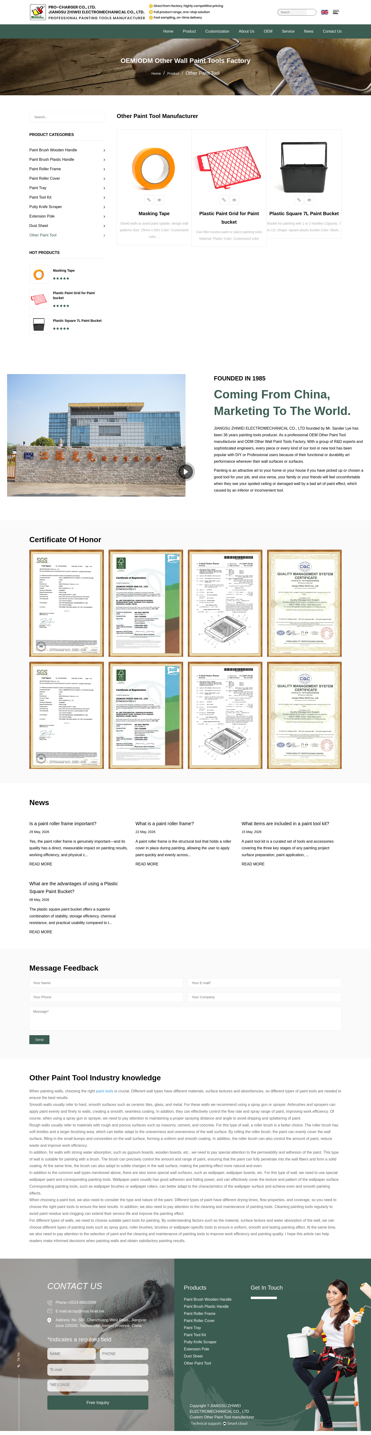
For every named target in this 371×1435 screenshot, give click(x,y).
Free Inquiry (97, 1406)
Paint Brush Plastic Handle (51, 159)
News (309, 31)
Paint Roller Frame (45, 169)
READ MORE (40, 865)
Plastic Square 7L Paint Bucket (77, 321)
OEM (268, 31)
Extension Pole (42, 216)
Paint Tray (37, 188)
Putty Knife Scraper (45, 207)
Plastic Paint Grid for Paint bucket (74, 295)
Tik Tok (18, 1363)
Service (288, 31)
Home (168, 31)
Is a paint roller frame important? (66, 824)
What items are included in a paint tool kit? (290, 824)
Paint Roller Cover (44, 178)
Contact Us (332, 31)
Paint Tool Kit (40, 197)
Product (189, 31)
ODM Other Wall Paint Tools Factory (275, 442)
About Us (246, 31)
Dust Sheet (38, 226)
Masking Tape (64, 270)
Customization (217, 31)
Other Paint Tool (42, 235)
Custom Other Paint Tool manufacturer (222, 1421)
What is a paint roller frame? (168, 824)
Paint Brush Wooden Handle (53, 150)
